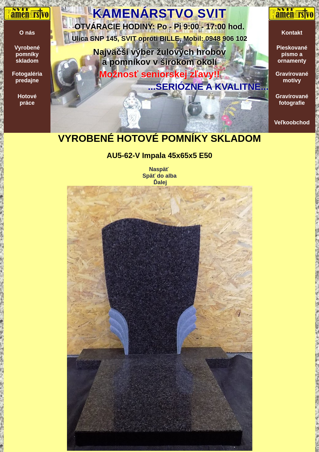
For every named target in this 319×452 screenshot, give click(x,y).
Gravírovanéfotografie (291, 99)
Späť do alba (159, 176)
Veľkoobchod (292, 122)
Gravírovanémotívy (291, 77)
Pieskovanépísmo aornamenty (291, 54)
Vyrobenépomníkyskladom (27, 54)
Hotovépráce (26, 99)
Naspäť (159, 169)
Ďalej (160, 182)
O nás (27, 33)
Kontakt (292, 33)
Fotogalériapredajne (27, 77)
